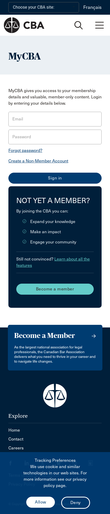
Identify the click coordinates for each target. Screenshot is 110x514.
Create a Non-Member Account (38, 160)
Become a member (55, 289)
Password (21, 136)
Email (17, 118)
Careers (16, 448)
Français (92, 7)
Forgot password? (25, 150)
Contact (15, 439)
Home (14, 430)
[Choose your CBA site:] (43, 7)
